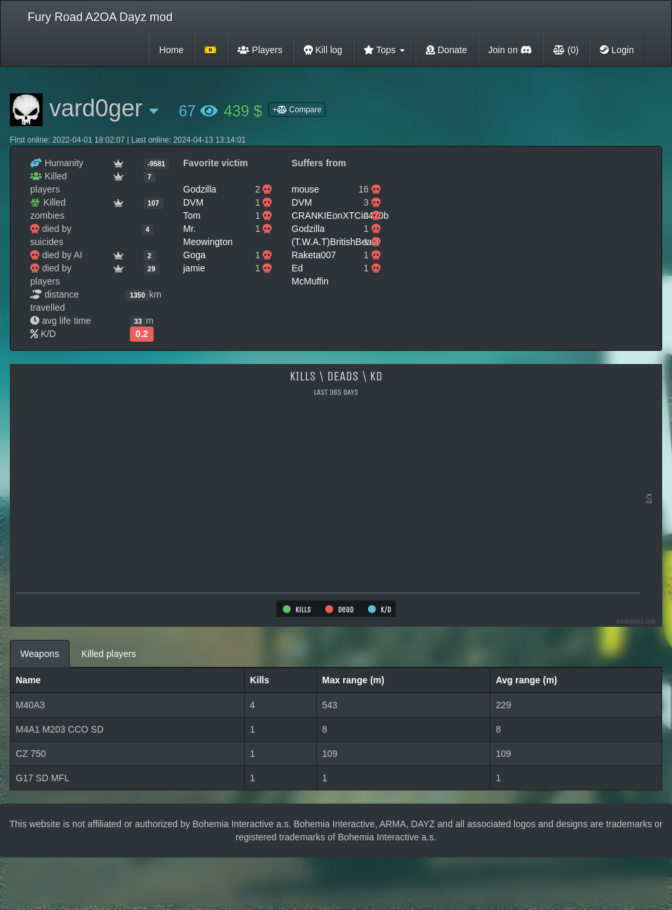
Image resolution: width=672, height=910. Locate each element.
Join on (510, 50)
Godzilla (200, 189)
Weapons (39, 653)
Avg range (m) (526, 680)
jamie (194, 268)
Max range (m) (353, 680)
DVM (193, 202)
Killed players (108, 653)
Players (260, 50)
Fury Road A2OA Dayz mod (100, 17)
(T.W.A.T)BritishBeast (335, 242)
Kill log (323, 50)
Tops (384, 50)
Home (171, 50)
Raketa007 (313, 255)
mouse (305, 189)
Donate (446, 50)
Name (28, 680)
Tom (191, 215)
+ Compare (297, 109)
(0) (566, 50)
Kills (260, 680)
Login (617, 50)
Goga (194, 255)
